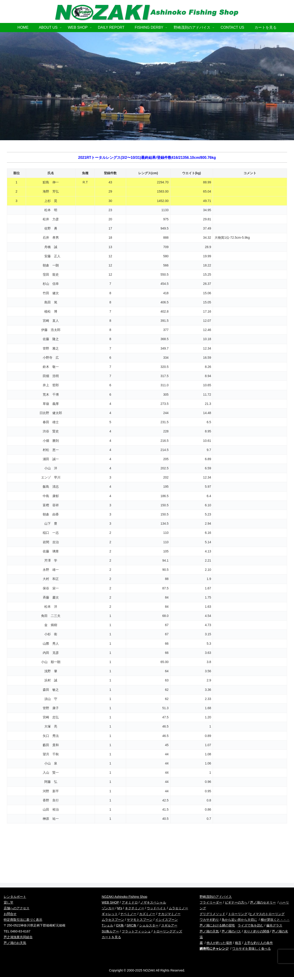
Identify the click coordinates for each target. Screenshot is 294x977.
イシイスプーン (166, 919)
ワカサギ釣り (209, 919)
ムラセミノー (178, 908)
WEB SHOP (110, 902)
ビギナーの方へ (236, 902)
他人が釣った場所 (219, 943)
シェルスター (148, 925)
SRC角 (132, 925)
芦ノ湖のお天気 (15, 943)
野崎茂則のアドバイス (216, 897)
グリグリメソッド (212, 914)
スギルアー (169, 925)
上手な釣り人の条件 (258, 943)
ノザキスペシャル (153, 902)
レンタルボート (15, 897)
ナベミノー (128, 914)
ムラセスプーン (113, 919)
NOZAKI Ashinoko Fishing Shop (124, 897)
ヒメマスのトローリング (267, 914)
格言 (238, 943)
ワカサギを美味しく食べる (251, 948)
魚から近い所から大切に (239, 919)
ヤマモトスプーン (140, 919)
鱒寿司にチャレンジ (214, 948)
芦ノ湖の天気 (209, 931)
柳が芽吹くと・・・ (275, 919)
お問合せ (10, 914)
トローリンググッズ (167, 931)
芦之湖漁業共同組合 (18, 937)
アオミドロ (130, 902)
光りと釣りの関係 (256, 931)
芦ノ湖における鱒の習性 (217, 925)
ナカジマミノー (169, 914)
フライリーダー (211, 902)
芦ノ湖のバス (231, 931)
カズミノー (147, 914)
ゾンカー (108, 908)
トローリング (237, 914)
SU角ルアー (110, 931)
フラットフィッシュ (136, 931)
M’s (119, 908)
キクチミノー (134, 908)
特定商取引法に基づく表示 (23, 919)
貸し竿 (8, 902)
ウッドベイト (156, 908)
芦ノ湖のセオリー (263, 902)
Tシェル (107, 925)
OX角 (120, 925)
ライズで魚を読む (250, 925)
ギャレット (110, 914)
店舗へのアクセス (16, 908)
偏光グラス (274, 925)
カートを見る (111, 937)
